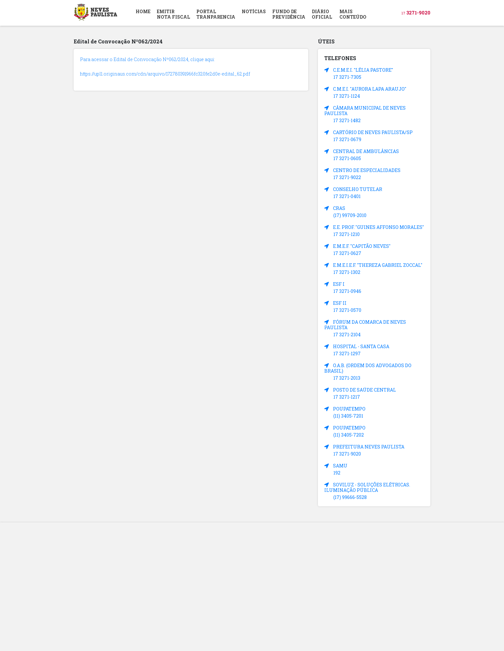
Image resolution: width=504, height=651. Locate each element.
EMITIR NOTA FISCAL (173, 14)
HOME (143, 11)
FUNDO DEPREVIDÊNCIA (288, 14)
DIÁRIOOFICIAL (322, 14)
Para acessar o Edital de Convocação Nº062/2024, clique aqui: (147, 59)
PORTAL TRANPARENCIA (215, 14)
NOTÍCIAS (254, 11)
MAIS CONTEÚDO (352, 14)
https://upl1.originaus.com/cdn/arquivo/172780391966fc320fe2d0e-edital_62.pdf (165, 74)
